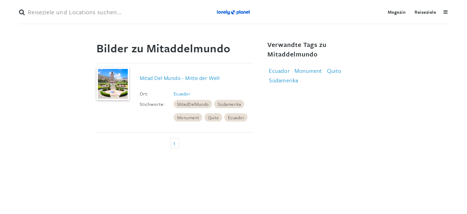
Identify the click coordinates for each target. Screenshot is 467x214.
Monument (188, 117)
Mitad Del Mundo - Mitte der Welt (180, 78)
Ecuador (182, 93)
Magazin (397, 12)
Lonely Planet (233, 11)
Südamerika (229, 104)
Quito (213, 117)
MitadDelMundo (193, 104)
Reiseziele (425, 12)
